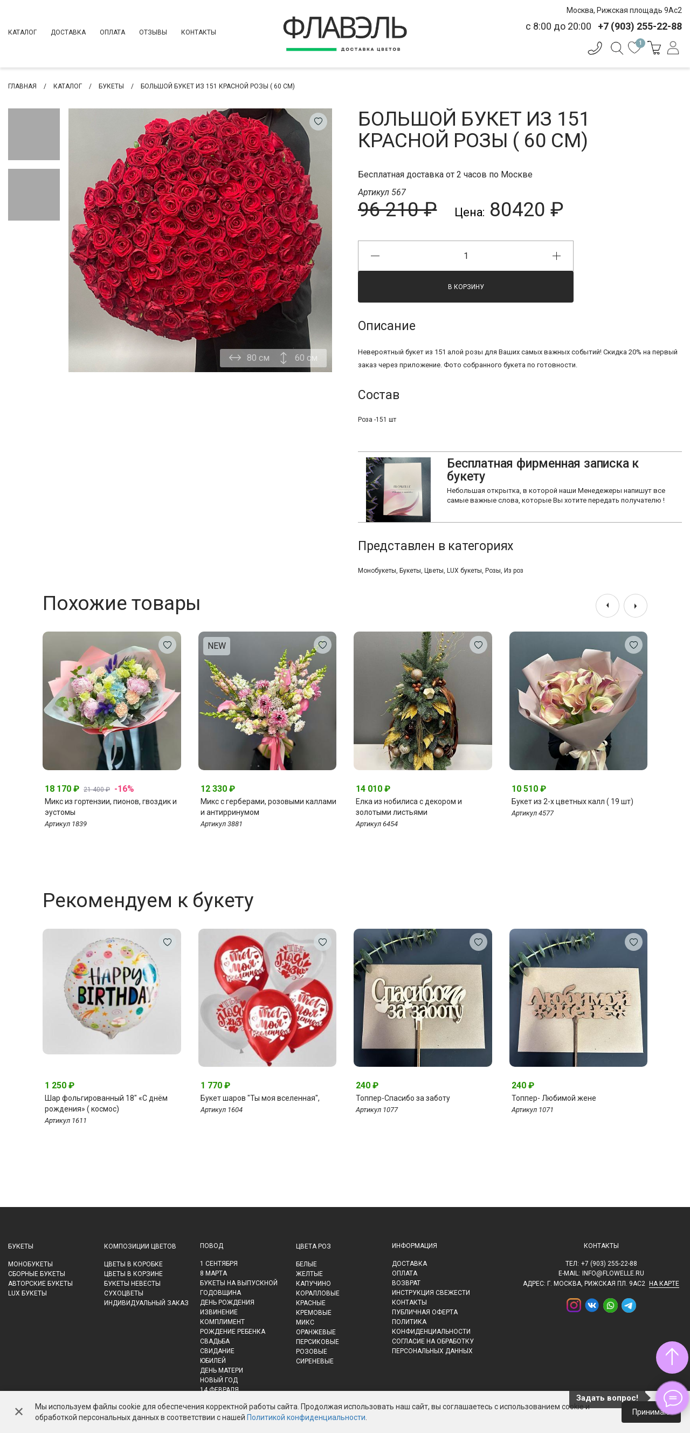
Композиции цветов (140, 1246)
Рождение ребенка (232, 1331)
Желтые (309, 1274)
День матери (221, 1370)
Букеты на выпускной (239, 1283)
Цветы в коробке (133, 1264)
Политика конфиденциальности (431, 1326)
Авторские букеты (40, 1283)
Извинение (219, 1312)
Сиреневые (315, 1361)
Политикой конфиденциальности (306, 1417)
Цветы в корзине (133, 1274)
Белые (306, 1264)
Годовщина (220, 1293)
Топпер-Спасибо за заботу (403, 1098)
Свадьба (215, 1341)
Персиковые (317, 1342)
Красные (311, 1303)
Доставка (68, 32)
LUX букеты (464, 570)
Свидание (217, 1351)
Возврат (406, 1283)
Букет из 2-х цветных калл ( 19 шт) (572, 801)
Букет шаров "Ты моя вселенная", (260, 1098)
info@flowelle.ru (613, 1273)
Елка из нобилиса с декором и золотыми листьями (409, 807)
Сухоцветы (123, 1293)
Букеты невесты (132, 1283)
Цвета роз (313, 1246)
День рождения (227, 1302)
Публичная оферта (425, 1312)
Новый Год (219, 1380)
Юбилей (213, 1361)
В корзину (466, 287)
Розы (493, 570)
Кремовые (314, 1313)
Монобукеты (377, 570)
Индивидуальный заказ (146, 1303)
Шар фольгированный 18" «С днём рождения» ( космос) (106, 1103)
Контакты (198, 32)
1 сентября (219, 1263)
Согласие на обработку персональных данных (433, 1346)
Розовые (311, 1351)
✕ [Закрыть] (18, 1411)
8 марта (213, 1273)
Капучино (313, 1283)
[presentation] (607, 606)
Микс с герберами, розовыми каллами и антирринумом (268, 807)
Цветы (434, 570)
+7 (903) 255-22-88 (609, 1263)
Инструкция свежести (431, 1293)
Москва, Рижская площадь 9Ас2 (624, 10)
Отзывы (153, 32)
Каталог (22, 32)
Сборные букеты (36, 1274)
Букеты (410, 570)
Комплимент (222, 1322)
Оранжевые (316, 1332)
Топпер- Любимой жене (554, 1098)
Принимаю (651, 1412)
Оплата (112, 32)
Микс (305, 1322)
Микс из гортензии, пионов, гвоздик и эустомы (111, 807)
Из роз (513, 570)
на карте (664, 1283)
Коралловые (318, 1293)
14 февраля (219, 1390)
